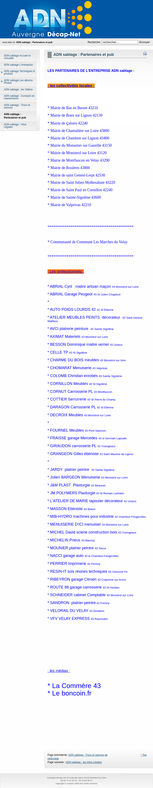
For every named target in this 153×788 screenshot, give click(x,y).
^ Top (144, 754)
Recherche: (94, 42)
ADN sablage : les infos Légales (84, 762)
